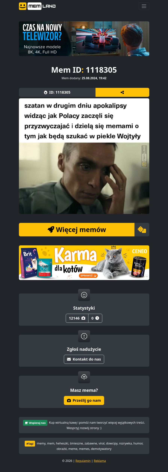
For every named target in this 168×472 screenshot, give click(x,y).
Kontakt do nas (84, 359)
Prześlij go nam (84, 400)
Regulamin (83, 461)
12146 (77, 318)
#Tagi (29, 443)
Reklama (100, 461)
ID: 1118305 (57, 92)
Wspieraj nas (35, 423)
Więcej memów (77, 229)
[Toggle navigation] (144, 6)
